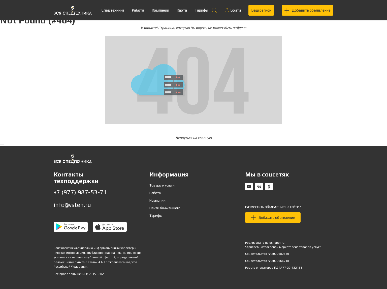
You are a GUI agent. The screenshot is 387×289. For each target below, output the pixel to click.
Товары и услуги (162, 185)
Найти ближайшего (164, 208)
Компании (160, 10)
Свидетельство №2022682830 (267, 254)
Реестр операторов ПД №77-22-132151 (273, 267)
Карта (182, 10)
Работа (138, 10)
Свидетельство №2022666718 (267, 261)
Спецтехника (113, 10)
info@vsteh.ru (72, 204)
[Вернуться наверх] (2, 144)
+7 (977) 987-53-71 (80, 192)
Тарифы (201, 10)
